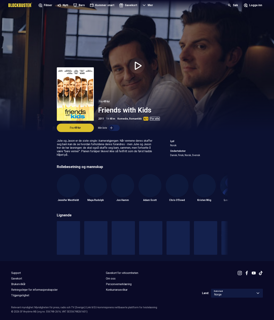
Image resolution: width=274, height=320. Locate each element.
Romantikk (135, 118)
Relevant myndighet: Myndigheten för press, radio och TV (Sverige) (48, 307)
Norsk (173, 145)
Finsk (181, 155)
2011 (101, 118)
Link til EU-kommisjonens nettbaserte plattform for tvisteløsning (121, 307)
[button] (147, 5)
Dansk (173, 155)
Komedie (122, 118)
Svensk (196, 155)
